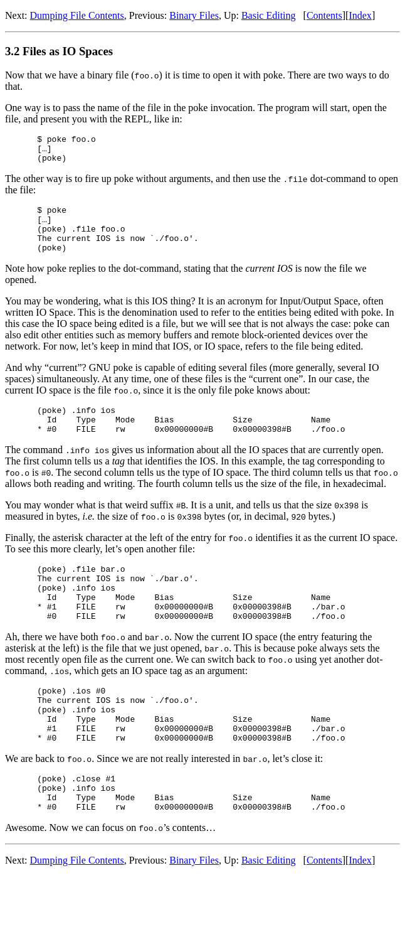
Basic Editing (268, 15)
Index (360, 15)
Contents (324, 15)
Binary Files (194, 15)
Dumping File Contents (77, 15)
